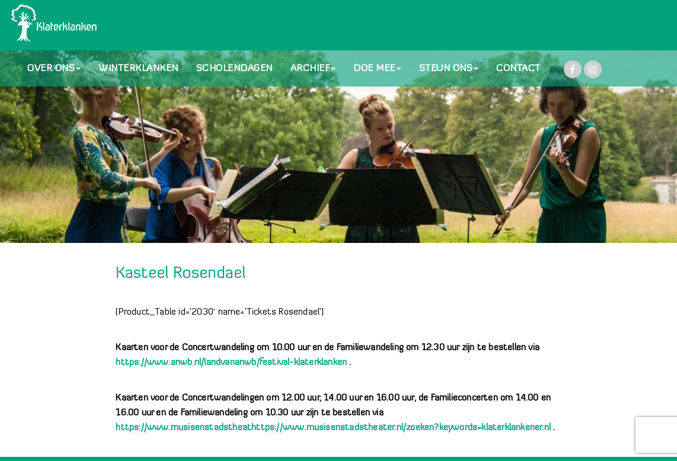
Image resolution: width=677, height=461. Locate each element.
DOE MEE (377, 68)
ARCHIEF (313, 68)
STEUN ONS (449, 68)
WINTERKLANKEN (138, 68)
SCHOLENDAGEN (234, 68)
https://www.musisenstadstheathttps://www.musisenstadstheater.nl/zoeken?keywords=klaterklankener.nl (333, 428)
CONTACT (518, 68)
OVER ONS (54, 68)
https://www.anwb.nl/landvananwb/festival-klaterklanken (231, 362)
